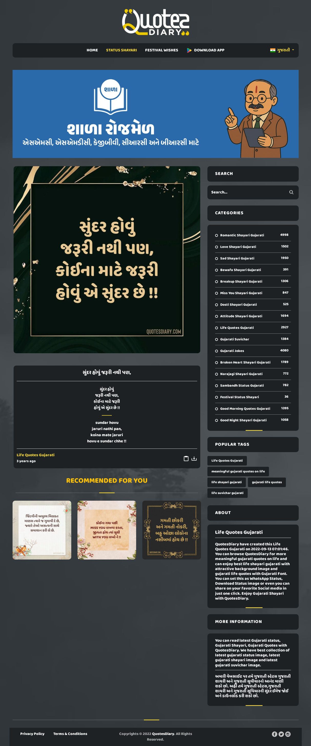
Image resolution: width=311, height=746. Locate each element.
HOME (92, 50)
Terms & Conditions (70, 734)
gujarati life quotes (267, 482)
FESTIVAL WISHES (161, 50)
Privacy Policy (32, 734)
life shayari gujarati (227, 482)
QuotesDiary (163, 734)
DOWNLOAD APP (205, 50)
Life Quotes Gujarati (36, 455)
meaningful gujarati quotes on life (238, 471)
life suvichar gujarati (228, 493)
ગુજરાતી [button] (280, 50)
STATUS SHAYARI (121, 50)
